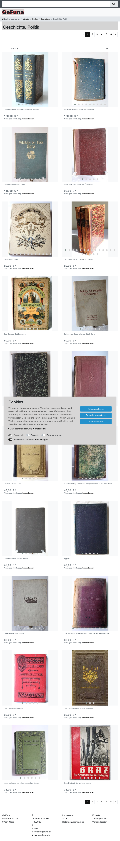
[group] (30, 79)
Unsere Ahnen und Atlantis (14, 634)
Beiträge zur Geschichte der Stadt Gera (79, 334)
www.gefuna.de (42, 835)
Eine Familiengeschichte (13, 708)
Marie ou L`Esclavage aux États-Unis (78, 184)
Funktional (18, 439)
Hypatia (67, 559)
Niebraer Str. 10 (10, 818)
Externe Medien (54, 435)
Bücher (35, 19)
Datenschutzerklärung (73, 822)
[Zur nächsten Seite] (115, 34)
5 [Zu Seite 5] (106, 34)
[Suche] (114, 4)
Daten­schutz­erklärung (20, 428)
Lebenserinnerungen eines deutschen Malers (21, 783)
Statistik (35, 435)
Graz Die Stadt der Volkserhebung (77, 783)
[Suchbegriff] (56, 4)
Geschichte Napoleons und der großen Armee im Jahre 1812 (88, 484)
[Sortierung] (59, 49)
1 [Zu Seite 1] (87, 34)
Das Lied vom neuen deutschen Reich (78, 708)
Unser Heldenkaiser (12, 259)
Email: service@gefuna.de (42, 830)
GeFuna (6, 815)
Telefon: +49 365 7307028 (40, 820)
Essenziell (18, 435)
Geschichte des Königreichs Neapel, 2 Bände (21, 110)
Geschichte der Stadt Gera (14, 184)
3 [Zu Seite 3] (97, 34)
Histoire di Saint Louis (12, 484)
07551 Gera (8, 822)
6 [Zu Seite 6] (111, 34)
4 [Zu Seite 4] (101, 34)
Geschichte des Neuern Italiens (16, 559)
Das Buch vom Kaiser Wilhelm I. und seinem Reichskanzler (87, 634)
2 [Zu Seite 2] (92, 34)
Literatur (25, 19)
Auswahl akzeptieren (96, 415)
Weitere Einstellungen (37, 439)
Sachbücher (45, 19)
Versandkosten (28, 119)
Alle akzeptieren (96, 408)
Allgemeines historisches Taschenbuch (79, 110)
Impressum (67, 815)
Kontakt (96, 815)
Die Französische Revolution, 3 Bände (78, 259)
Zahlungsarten (99, 818)
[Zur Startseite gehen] (11, 19)
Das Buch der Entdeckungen (15, 334)
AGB (64, 818)
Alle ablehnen (96, 421)
